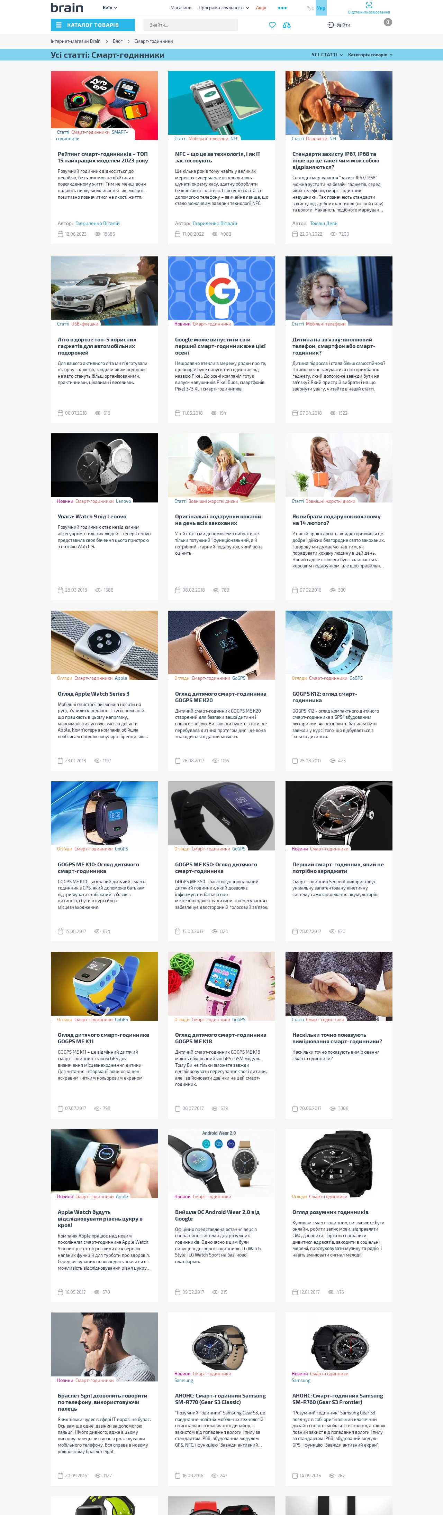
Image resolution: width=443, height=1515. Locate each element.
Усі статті (325, 54)
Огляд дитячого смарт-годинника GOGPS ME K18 (220, 1037)
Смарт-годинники (90, 132)
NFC (234, 138)
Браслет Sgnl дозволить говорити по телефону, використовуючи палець (102, 1402)
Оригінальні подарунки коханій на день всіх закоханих (218, 519)
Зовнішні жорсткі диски (213, 501)
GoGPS (238, 678)
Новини (182, 324)
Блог (118, 41)
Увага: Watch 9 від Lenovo (92, 516)
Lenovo (123, 501)
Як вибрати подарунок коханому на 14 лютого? (336, 519)
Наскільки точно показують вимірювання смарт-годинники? (337, 1037)
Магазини (181, 7)
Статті (63, 132)
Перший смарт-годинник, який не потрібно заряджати (338, 867)
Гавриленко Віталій (97, 223)
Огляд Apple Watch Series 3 (93, 693)
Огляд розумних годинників (330, 1211)
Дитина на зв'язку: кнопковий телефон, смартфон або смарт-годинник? (334, 346)
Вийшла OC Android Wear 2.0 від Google (217, 1215)
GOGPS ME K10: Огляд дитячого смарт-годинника (98, 867)
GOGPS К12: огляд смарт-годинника (325, 696)
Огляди (64, 678)
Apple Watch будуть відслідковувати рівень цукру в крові (100, 1218)
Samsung (183, 1380)
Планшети (316, 138)
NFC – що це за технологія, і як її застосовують (217, 156)
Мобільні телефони (208, 138)
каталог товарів (93, 24)
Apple (121, 678)
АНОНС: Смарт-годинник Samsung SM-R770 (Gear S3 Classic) (220, 1398)
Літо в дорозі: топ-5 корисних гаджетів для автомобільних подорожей (97, 346)
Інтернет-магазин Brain (76, 41)
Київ (107, 7)
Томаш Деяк (324, 223)
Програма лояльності (221, 7)
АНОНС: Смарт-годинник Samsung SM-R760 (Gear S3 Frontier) (337, 1398)
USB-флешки (84, 324)
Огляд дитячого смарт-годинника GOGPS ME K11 (103, 1037)
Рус (310, 8)
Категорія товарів (367, 54)
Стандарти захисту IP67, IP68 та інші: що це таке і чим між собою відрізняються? (335, 160)
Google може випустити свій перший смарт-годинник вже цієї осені (220, 346)
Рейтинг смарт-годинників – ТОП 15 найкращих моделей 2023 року (103, 156)
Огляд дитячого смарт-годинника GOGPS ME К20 (220, 696)
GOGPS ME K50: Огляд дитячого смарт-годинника (216, 867)
